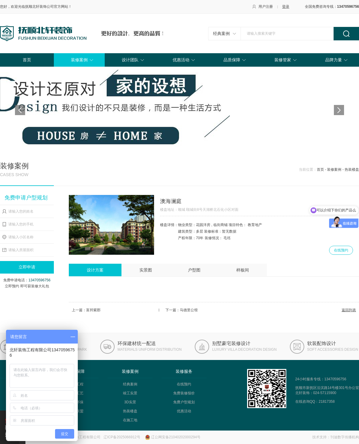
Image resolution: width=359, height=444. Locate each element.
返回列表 (349, 310)
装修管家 (282, 59)
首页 (27, 59)
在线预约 (341, 250)
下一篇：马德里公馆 (181, 310)
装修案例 (79, 59)
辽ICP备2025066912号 (122, 437)
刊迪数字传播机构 (344, 437)
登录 (285, 6)
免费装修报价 (184, 393)
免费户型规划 (184, 402)
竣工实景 (130, 393)
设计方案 (95, 270)
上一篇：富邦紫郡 (86, 310)
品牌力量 (333, 59)
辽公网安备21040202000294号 (175, 437)
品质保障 (231, 59)
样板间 (242, 270)
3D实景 (130, 402)
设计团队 (130, 59)
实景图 (145, 270)
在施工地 (130, 420)
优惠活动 (181, 59)
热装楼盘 (130, 411)
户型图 (194, 270)
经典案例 (221, 33)
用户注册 (265, 6)
